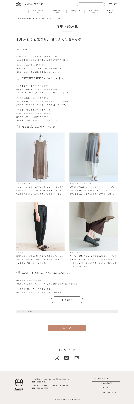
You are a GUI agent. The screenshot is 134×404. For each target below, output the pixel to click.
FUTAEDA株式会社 (106, 383)
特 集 (35, 18)
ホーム (19, 18)
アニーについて (38, 11)
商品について (93, 11)
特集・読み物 (75, 11)
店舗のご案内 (57, 11)
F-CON (105, 388)
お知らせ (110, 11)
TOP (22, 11)
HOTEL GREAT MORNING (106, 392)
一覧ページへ (67, 328)
